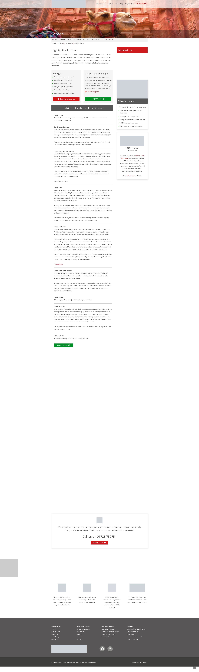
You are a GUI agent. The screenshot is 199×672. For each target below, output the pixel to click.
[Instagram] (110, 649)
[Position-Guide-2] (112, 588)
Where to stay (96, 39)
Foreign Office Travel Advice (136, 629)
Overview (55, 39)
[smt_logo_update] (68, 4)
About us (54, 634)
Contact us (55, 639)
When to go (86, 39)
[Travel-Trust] (137, 588)
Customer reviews (107, 39)
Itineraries (63, 39)
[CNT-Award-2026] (62, 588)
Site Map (145, 662)
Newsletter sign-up (136, 662)
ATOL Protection (132, 639)
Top (194, 667)
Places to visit (77, 39)
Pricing (69, 39)
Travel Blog (55, 637)
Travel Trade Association (135, 637)
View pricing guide (92, 92)
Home (53, 629)
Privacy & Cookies (107, 637)
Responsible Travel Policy (110, 632)
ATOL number (130, 176)
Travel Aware (131, 634)
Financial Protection (108, 629)
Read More (59, 264)
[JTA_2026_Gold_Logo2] (87, 588)
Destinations (55, 632)
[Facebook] (102, 649)
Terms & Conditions (108, 634)
